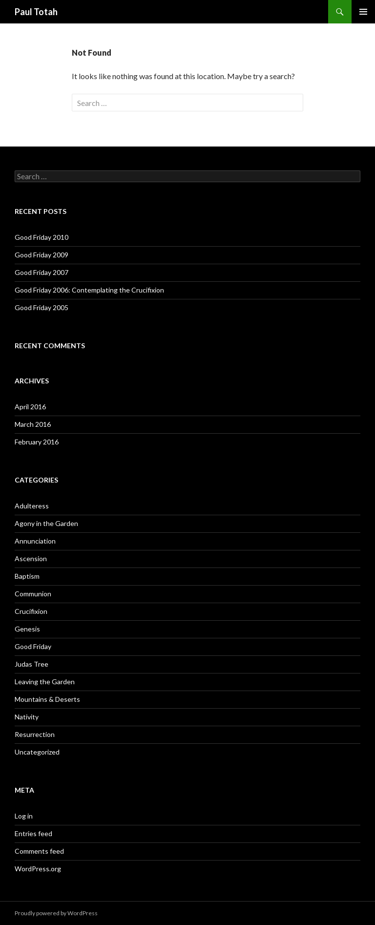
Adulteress (32, 506)
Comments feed (39, 851)
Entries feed (33, 833)
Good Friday (33, 646)
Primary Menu (363, 11)
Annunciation (35, 541)
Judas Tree (31, 664)
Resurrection (35, 734)
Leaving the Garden (45, 681)
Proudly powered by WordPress (56, 913)
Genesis (27, 629)
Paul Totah (36, 11)
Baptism (27, 576)
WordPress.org (38, 868)
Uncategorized (37, 752)
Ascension (31, 558)
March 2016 (33, 424)
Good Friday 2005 (41, 307)
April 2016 (30, 406)
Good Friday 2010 (41, 237)
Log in (24, 816)
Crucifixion (31, 611)
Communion (33, 593)
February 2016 (37, 442)
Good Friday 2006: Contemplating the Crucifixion (89, 290)
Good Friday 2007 (41, 272)
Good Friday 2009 (41, 255)
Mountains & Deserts (47, 699)
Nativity (27, 717)
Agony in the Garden (46, 523)
